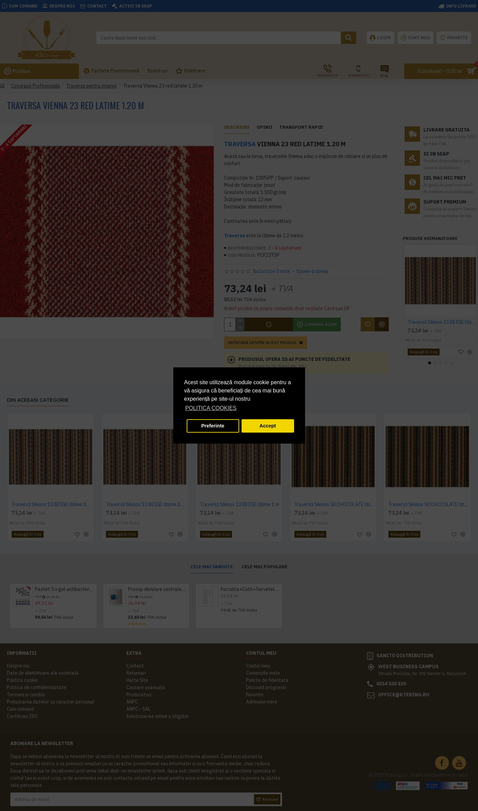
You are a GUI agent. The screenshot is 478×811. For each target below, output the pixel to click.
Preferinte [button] (212, 426)
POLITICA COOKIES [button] (210, 408)
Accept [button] (267, 426)
